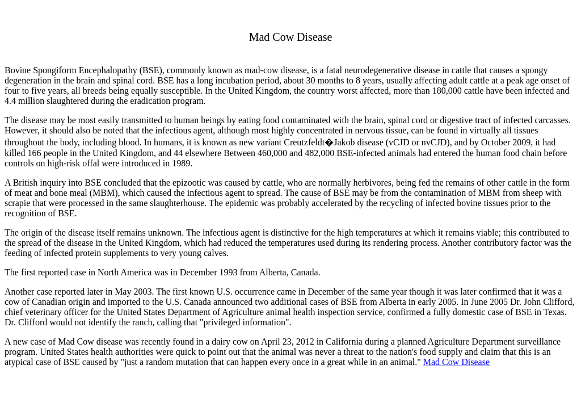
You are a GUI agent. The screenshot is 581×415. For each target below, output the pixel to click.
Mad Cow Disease (456, 362)
